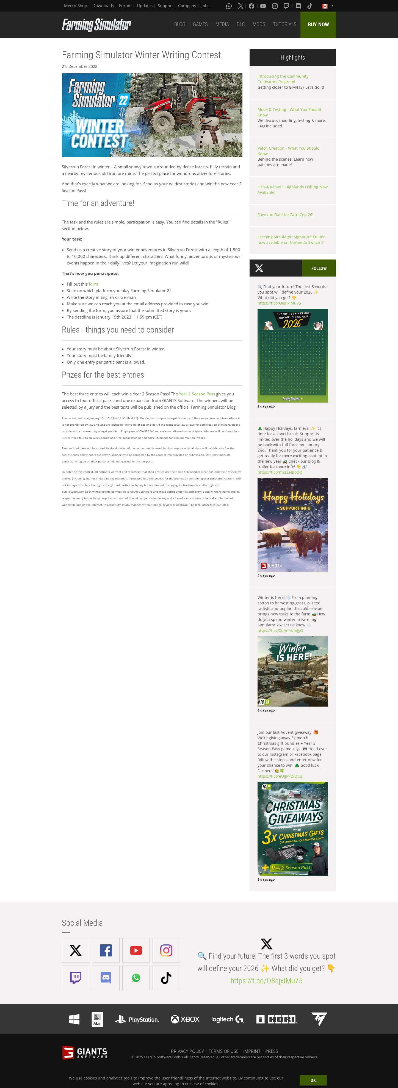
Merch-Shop (75, 5)
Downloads (103, 5)
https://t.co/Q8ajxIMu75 (279, 303)
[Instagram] (275, 6)
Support (165, 5)
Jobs (205, 5)
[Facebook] (252, 6)
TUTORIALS (285, 24)
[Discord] (298, 6)
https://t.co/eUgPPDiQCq (280, 776)
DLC (241, 24)
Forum (125, 5)
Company (187, 5)
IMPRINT (252, 1051)
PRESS (271, 1051)
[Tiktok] (310, 6)
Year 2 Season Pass (197, 394)
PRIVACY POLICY (187, 1051)
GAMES (200, 24)
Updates (145, 5)
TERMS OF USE (224, 1051)
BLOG (179, 24)
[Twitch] (287, 6)
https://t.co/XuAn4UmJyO (280, 630)
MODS (259, 24)
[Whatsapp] (229, 6)
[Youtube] (263, 6)
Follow (319, 268)
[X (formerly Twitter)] (241, 6)
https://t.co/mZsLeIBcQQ (280, 472)
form (93, 284)
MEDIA (222, 24)
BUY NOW (318, 24)
